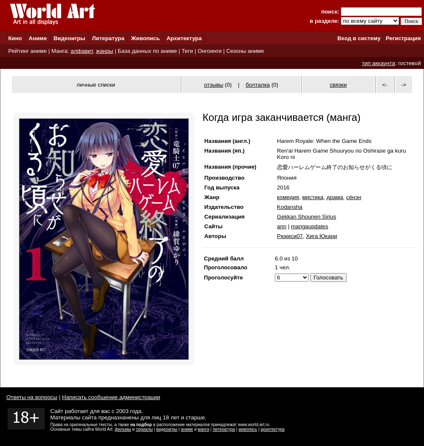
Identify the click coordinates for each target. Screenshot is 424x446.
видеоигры (166, 429)
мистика (312, 197)
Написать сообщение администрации (111, 397)
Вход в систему (359, 38)
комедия (288, 197)
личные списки (95, 85)
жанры (104, 51)
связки (338, 85)
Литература (108, 38)
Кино (15, 38)
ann (281, 226)
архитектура (273, 429)
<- (384, 85)
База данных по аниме (147, 51)
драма (334, 197)
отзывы (213, 85)
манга (203, 429)
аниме (187, 429)
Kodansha (289, 207)
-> (403, 85)
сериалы (144, 429)
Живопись (145, 38)
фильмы (123, 429)
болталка (258, 85)
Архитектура (183, 38)
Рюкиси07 (290, 236)
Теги (187, 51)
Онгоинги (210, 51)
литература (223, 429)
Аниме (38, 38)
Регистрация (403, 38)
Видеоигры (69, 38)
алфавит (82, 51)
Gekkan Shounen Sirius (306, 216)
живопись (248, 429)
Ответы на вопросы (31, 397)
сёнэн (353, 197)
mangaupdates (309, 226)
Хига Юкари (321, 236)
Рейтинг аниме (27, 51)
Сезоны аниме (245, 51)
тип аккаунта (378, 63)
